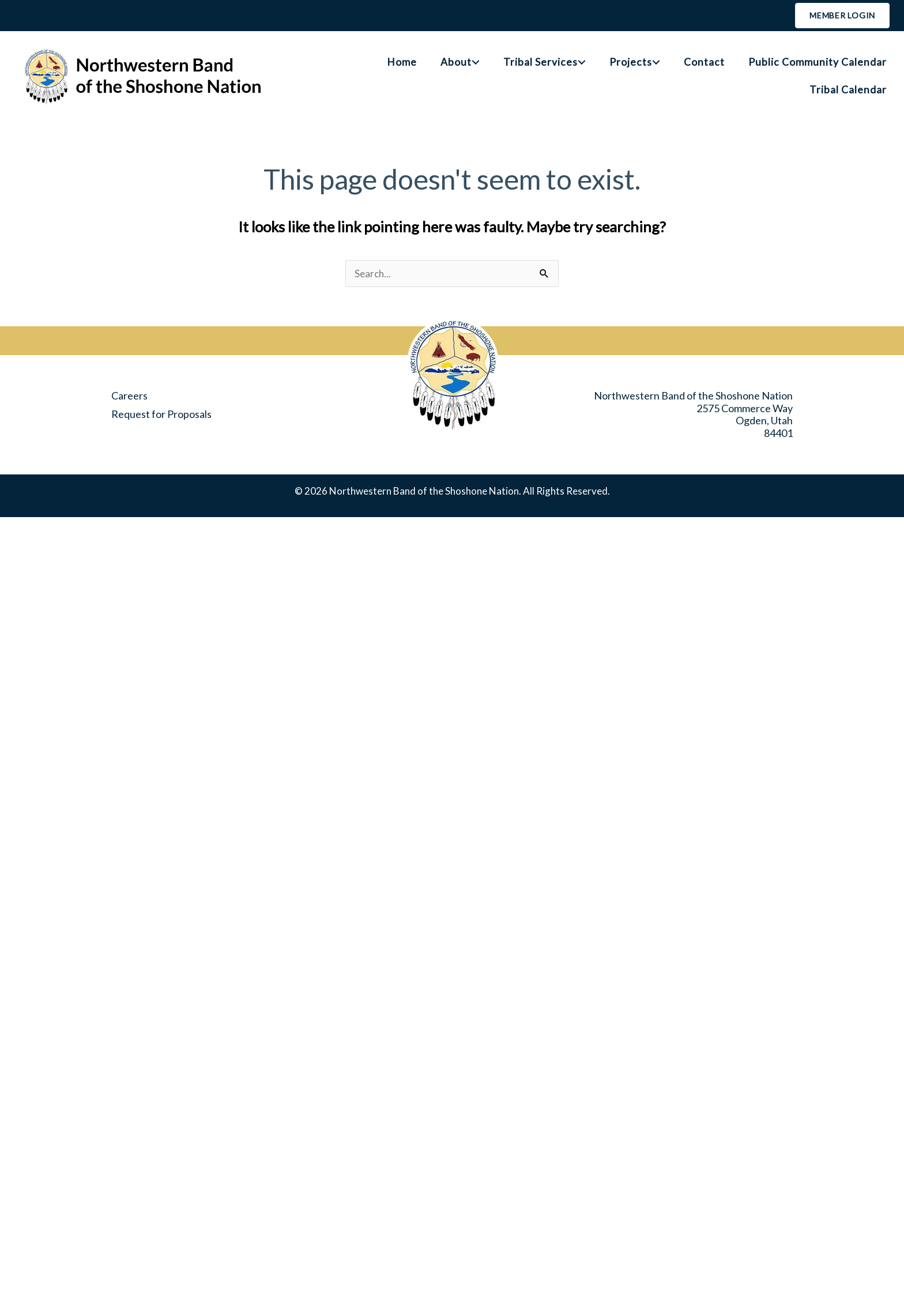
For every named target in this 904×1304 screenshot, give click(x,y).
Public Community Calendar (817, 62)
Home (402, 62)
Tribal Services (540, 62)
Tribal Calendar (848, 90)
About (456, 62)
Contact (704, 62)
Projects (630, 62)
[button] (476, 62)
